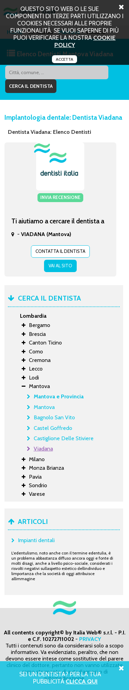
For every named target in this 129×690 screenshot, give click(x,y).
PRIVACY (90, 639)
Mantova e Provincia (59, 396)
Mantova (44, 407)
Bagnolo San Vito (54, 417)
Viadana (43, 448)
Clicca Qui (82, 681)
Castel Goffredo (53, 428)
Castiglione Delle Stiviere (64, 438)
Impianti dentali (36, 540)
